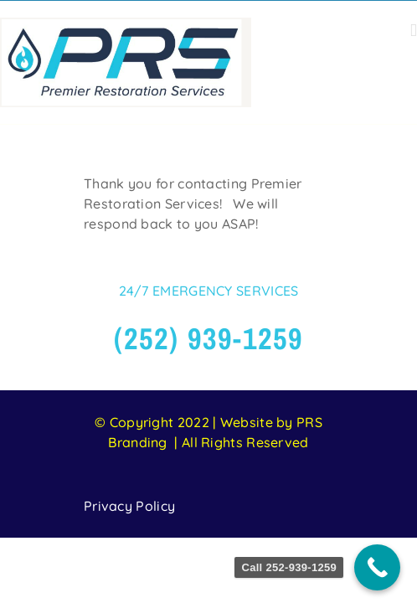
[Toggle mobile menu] (413, 30)
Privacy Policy (129, 547)
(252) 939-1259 (208, 380)
